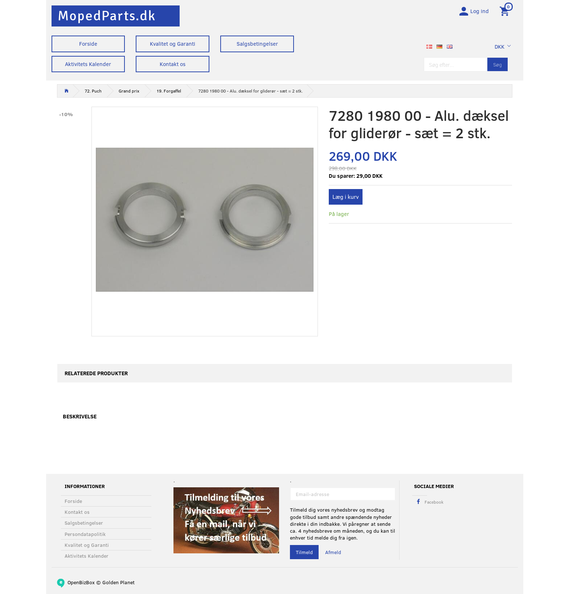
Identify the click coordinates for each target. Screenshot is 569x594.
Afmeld (333, 552)
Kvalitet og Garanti (172, 43)
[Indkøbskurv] (505, 12)
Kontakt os (172, 63)
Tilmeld (304, 552)
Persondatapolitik (85, 533)
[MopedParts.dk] (107, 15)
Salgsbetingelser (257, 43)
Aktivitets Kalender (88, 63)
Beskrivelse (80, 418)
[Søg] (497, 66)
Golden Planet (118, 582)
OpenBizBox (81, 582)
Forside (88, 43)
